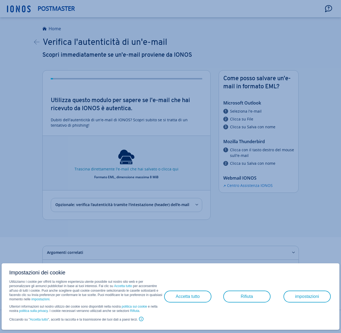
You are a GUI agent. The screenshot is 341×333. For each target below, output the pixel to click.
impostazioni (40, 299)
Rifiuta (134, 311)
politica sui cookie (134, 306)
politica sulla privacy (33, 311)
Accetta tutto (123, 286)
